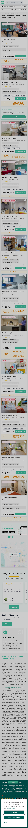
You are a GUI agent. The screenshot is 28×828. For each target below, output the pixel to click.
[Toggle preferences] (7, 822)
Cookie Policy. (11, 808)
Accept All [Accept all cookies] (14, 812)
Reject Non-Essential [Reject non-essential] (14, 817)
